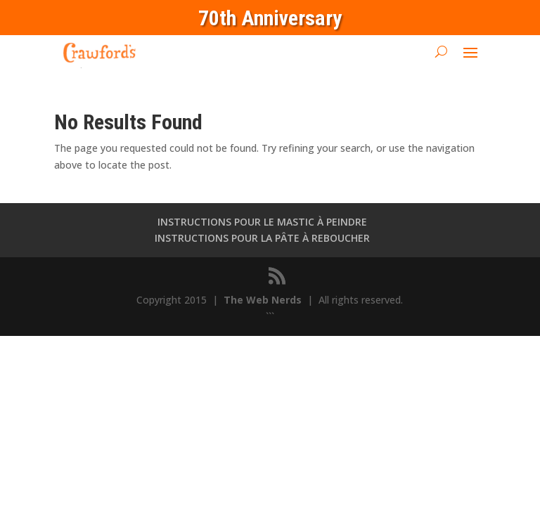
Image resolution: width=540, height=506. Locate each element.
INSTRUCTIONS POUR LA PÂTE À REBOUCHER (262, 238)
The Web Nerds (264, 299)
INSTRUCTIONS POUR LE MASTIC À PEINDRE (262, 221)
